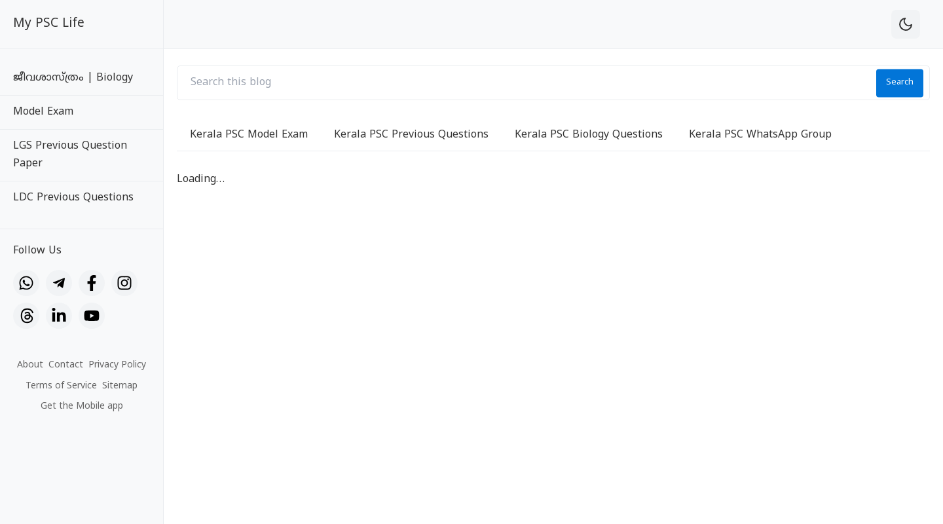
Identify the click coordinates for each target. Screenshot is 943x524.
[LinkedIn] (59, 316)
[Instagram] (124, 283)
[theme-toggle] (905, 24)
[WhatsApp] (26, 283)
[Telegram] (59, 283)
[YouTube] (92, 316)
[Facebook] (92, 283)
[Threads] (26, 316)
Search (900, 82)
